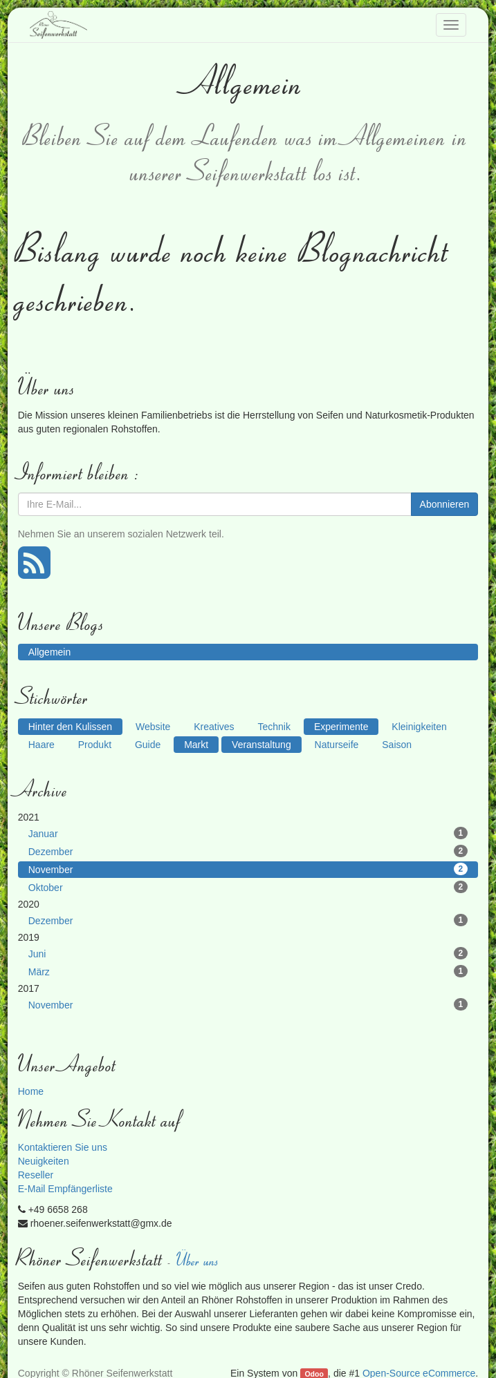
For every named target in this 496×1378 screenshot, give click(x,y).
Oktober (248, 887)
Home (31, 1091)
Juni (248, 953)
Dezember (248, 851)
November (248, 869)
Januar (248, 833)
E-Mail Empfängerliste (65, 1188)
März (248, 971)
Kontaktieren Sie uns (62, 1147)
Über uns (198, 1259)
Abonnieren (445, 504)
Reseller (35, 1174)
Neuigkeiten (43, 1161)
